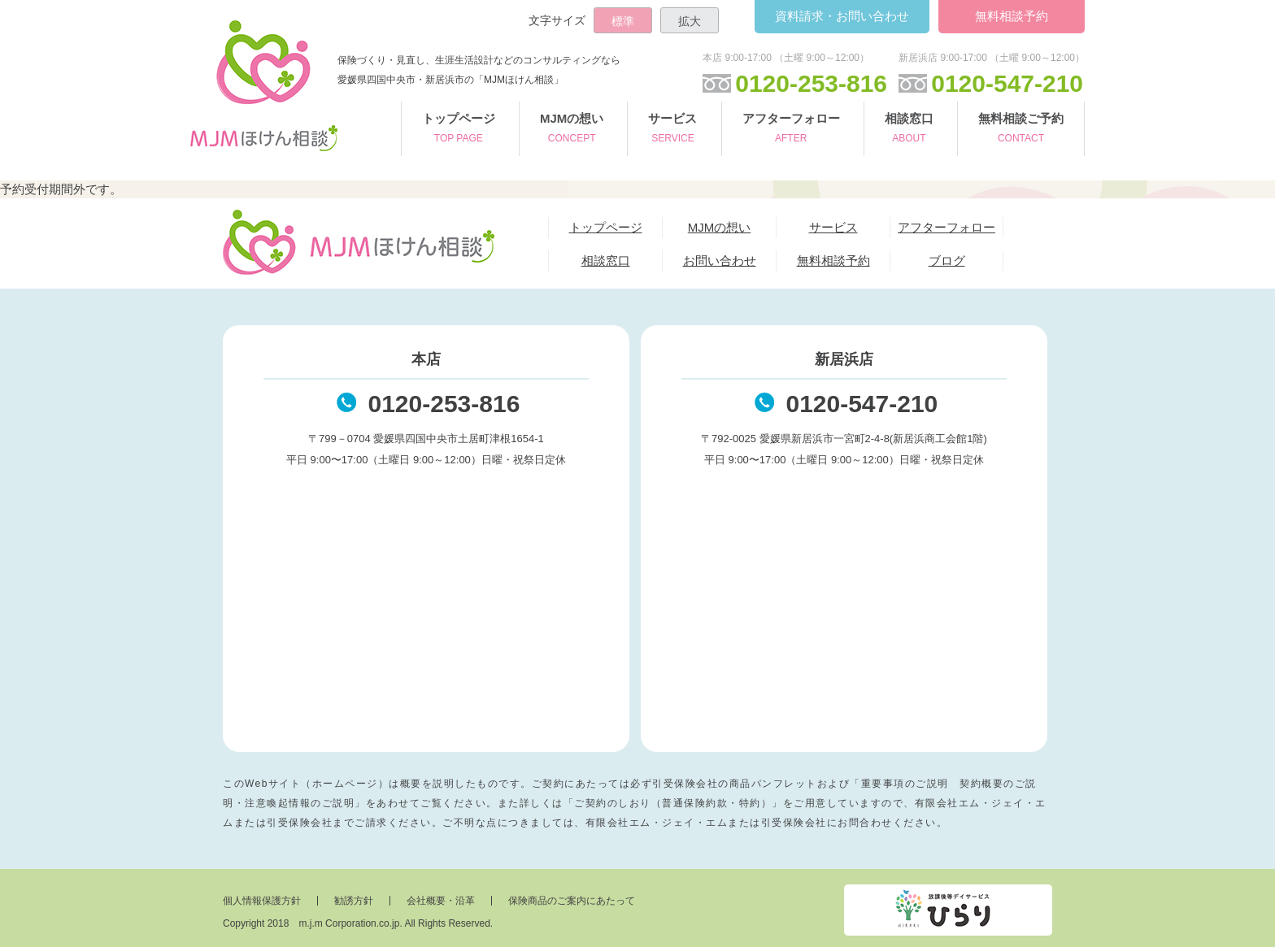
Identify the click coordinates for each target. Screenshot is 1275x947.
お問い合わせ (842, 16)
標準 (622, 21)
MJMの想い (571, 129)
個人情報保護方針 (262, 901)
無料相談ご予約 (1021, 129)
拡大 (689, 21)
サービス (672, 129)
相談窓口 (909, 129)
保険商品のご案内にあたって (571, 901)
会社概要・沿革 (441, 901)
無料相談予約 (1011, 16)
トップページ (458, 129)
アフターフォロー (791, 129)
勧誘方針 (353, 901)
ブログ (947, 260)
